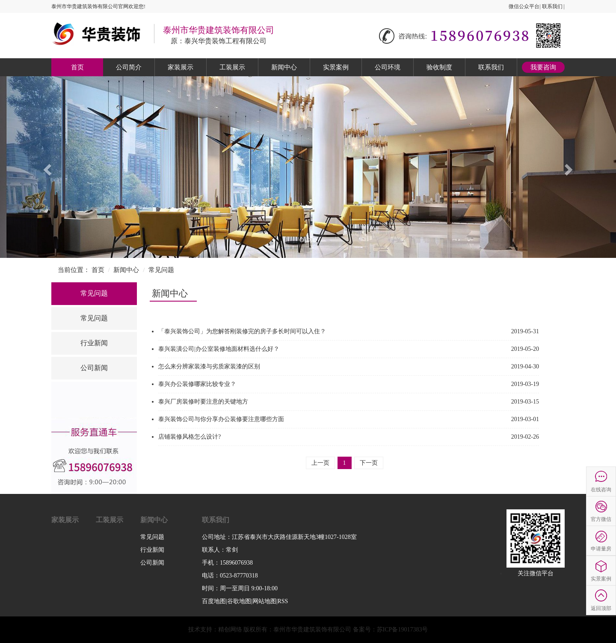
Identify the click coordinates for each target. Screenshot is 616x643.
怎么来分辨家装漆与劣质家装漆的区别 (209, 366)
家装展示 (180, 67)
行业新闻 (94, 343)
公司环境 (387, 67)
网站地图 (264, 601)
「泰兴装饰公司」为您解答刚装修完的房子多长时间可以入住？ (242, 331)
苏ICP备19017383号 (402, 629)
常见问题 (161, 269)
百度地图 (214, 601)
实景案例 (336, 67)
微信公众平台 (524, 6)
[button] (46, 167)
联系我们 (552, 6)
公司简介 (129, 67)
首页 (77, 67)
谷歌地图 (239, 601)
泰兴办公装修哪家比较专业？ (197, 384)
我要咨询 (543, 67)
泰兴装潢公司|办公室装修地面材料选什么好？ (218, 349)
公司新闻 (94, 367)
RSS (282, 601)
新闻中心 (284, 67)
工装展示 (232, 67)
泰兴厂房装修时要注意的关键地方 (203, 401)
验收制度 (439, 67)
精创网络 (230, 629)
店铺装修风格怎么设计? (189, 437)
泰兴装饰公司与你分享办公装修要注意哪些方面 (221, 419)
